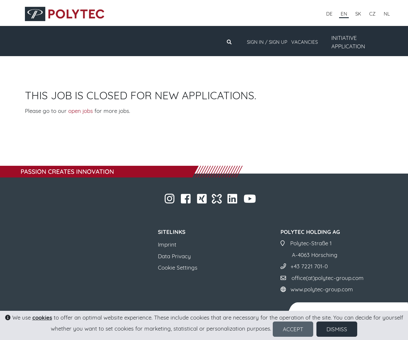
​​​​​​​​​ (202, 200)
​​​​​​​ (170, 200)
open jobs (80, 110)
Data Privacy (174, 256)
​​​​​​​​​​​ (233, 200)
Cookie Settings (177, 267)
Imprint (167, 244)
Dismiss (336, 329)
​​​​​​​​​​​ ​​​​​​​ (251, 200)
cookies (42, 317)
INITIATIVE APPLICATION (348, 42)
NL (387, 14)
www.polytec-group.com (322, 289)
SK (358, 14)
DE (329, 14)
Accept (293, 329)
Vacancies (304, 42)
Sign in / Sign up (267, 42)
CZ (372, 14)
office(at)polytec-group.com (328, 277)
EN (344, 14)
